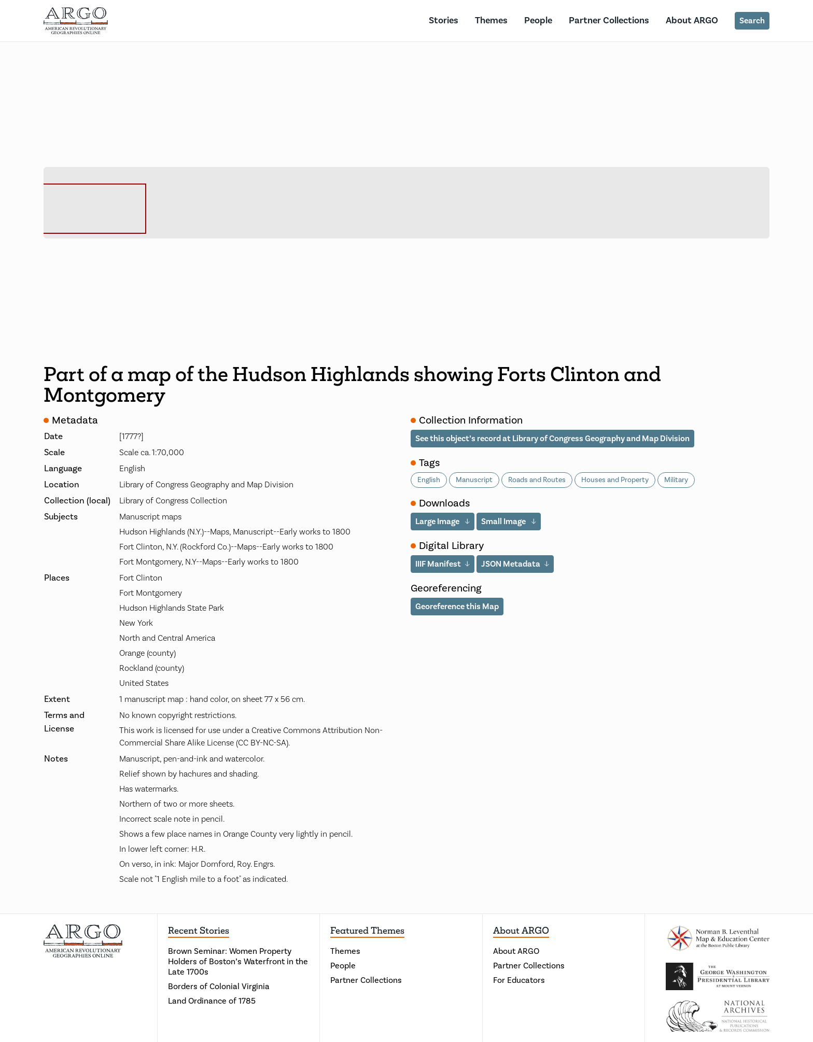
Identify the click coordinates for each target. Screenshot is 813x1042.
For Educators (519, 980)
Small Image (504, 521)
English (428, 480)
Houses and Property (615, 480)
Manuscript (474, 480)
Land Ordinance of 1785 (212, 1001)
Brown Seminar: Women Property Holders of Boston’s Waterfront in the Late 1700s (238, 961)
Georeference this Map (457, 606)
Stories (443, 20)
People (538, 20)
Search (752, 21)
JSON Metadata (510, 564)
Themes (491, 20)
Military (676, 480)
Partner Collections (609, 20)
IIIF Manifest (438, 564)
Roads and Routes (537, 480)
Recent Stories (198, 930)
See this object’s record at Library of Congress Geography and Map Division (552, 438)
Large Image (438, 521)
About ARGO (692, 20)
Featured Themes (367, 930)
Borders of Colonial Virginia (219, 986)
